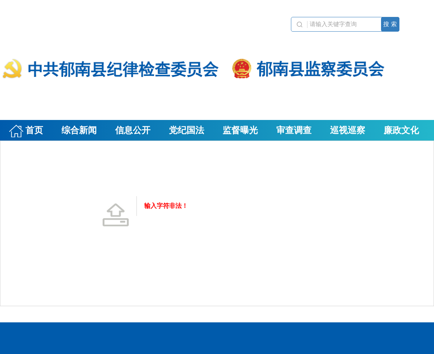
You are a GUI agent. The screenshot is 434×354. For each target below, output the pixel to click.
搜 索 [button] (389, 24)
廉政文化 (401, 130)
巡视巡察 (347, 130)
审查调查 (294, 130)
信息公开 (132, 130)
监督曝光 (240, 130)
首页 (26, 131)
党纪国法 (186, 130)
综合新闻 (79, 130)
